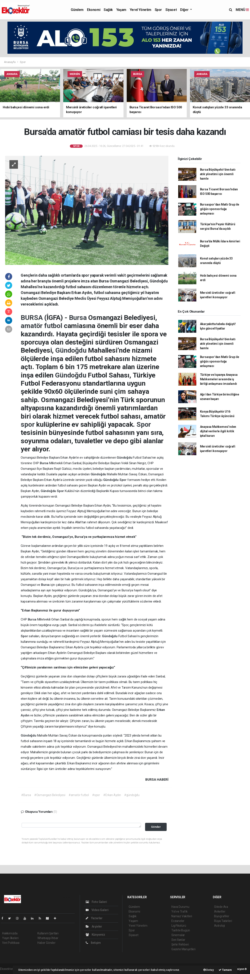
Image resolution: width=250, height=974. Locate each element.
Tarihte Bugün (180, 930)
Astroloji (219, 925)
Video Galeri (97, 910)
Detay (208, 969)
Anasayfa (10, 62)
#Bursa (26, 795)
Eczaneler (177, 921)
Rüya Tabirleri (223, 921)
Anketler (219, 911)
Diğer (184, 10)
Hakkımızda (10, 933)
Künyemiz (95, 934)
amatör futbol (42, 326)
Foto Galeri (96, 902)
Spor (158, 10)
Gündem (77, 10)
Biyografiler (221, 916)
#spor (96, 795)
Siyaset (171, 10)
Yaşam (121, 10)
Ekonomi (93, 10)
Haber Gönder (46, 942)
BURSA (32, 317)
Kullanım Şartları (48, 933)
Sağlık (108, 10)
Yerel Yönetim (140, 10)
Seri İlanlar (178, 939)
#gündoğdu (132, 795)
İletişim (93, 942)
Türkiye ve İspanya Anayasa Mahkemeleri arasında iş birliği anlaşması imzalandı (219, 379)
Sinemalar (178, 935)
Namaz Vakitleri (181, 916)
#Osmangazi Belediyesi (49, 795)
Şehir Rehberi (180, 944)
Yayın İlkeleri (10, 938)
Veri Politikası (10, 942)
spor (28, 424)
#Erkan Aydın (112, 795)
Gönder (156, 826)
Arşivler (94, 926)
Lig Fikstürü (178, 925)
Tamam (225, 969)
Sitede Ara (221, 906)
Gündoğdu (71, 350)
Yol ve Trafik (179, 911)
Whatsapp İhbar (47, 938)
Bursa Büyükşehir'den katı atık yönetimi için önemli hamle (217, 174)
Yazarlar (94, 918)
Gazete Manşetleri (183, 949)
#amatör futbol (79, 795)
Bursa (78, 317)
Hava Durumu (180, 906)
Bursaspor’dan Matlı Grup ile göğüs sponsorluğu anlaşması (219, 209)
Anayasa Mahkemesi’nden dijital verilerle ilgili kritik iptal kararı (218, 431)
